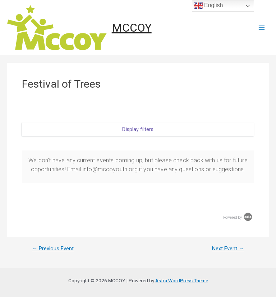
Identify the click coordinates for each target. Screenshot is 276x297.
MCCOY (132, 27)
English (208, 5)
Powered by (238, 217)
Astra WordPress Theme (181, 280)
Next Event (228, 248)
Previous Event (53, 248)
